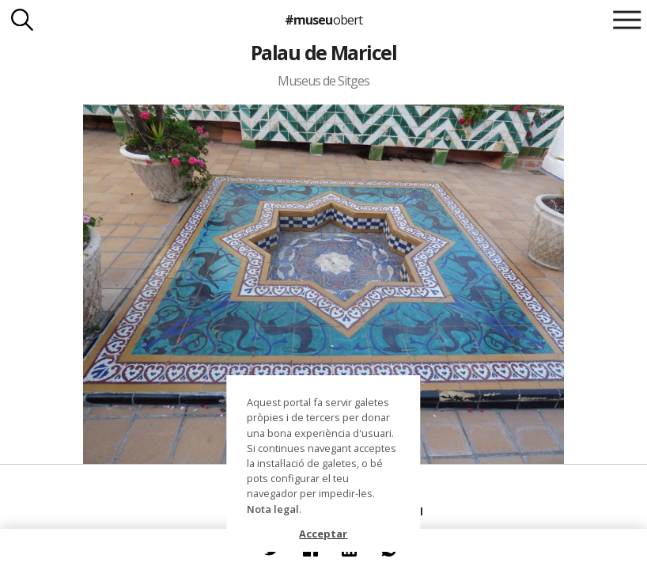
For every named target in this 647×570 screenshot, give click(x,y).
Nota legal (273, 509)
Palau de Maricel (324, 52)
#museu (323, 19)
